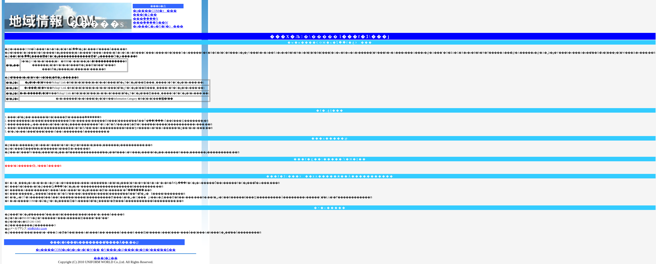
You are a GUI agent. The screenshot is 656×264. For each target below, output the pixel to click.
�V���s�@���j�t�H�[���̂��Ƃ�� (138, 250)
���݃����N (145, 18)
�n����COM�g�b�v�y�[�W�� (68, 250)
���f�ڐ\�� (145, 14)
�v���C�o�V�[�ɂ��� (158, 26)
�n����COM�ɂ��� (155, 11)
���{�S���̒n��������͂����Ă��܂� (91, 242)
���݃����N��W (150, 22)
